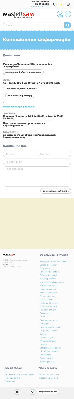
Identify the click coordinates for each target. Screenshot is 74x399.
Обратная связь (48, 391)
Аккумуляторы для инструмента (54, 261)
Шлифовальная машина (50, 348)
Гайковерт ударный (48, 275)
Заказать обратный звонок (21, 88)
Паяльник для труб (48, 310)
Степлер (43, 334)
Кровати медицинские (48, 378)
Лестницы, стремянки (49, 293)
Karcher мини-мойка (48, 286)
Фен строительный (48, 341)
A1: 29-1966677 (40, 2)
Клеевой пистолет (48, 289)
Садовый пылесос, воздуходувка (19, 374)
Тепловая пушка (47, 337)
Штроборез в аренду (49, 351)
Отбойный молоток (48, 306)
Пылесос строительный (50, 327)
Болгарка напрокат (48, 265)
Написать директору (20, 95)
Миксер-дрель (46, 299)
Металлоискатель (47, 296)
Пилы (42, 317)
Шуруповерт (45, 355)
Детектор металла (48, 279)
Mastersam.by (9, 264)
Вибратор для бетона (49, 272)
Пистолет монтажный (49, 320)
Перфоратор (45, 313)
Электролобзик (47, 358)
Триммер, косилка (12, 378)
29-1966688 (42, 4)
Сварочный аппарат (49, 331)
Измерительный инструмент (52, 282)
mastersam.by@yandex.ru (19, 107)
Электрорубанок (47, 362)
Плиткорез (44, 324)
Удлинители (9, 381)
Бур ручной (45, 268)
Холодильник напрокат (49, 374)
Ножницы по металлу (49, 303)
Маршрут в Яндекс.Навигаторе (23, 72)
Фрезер (43, 344)
